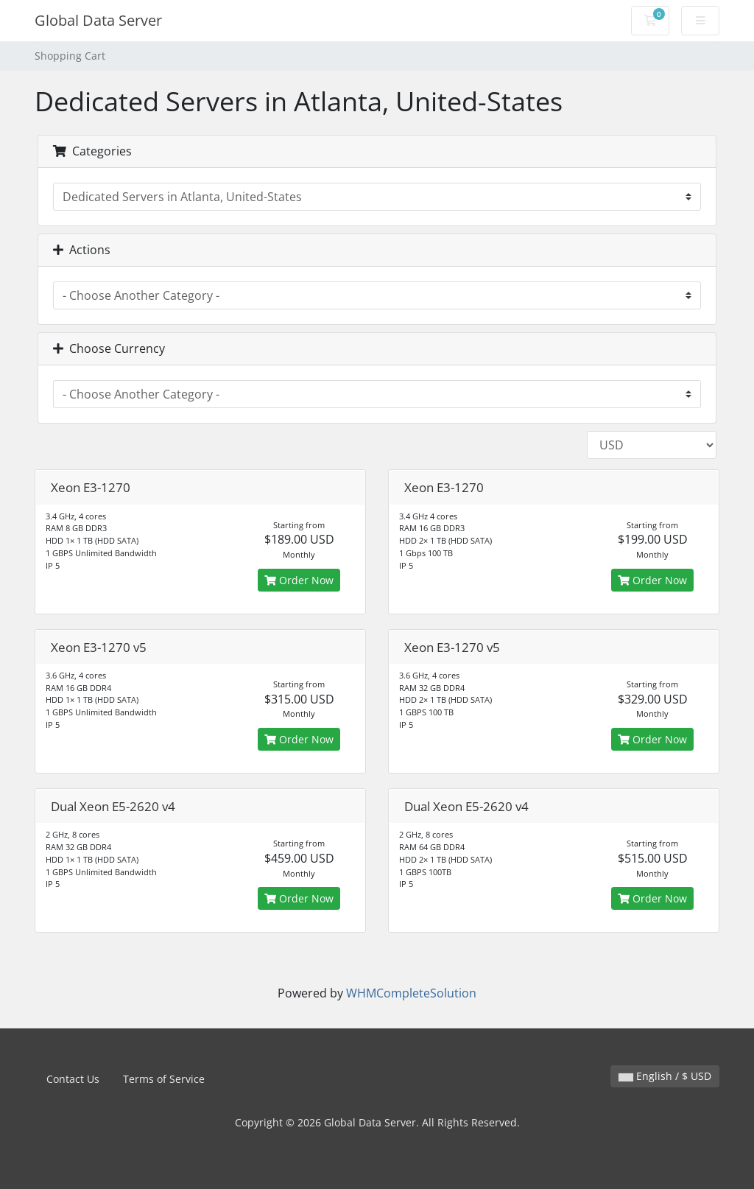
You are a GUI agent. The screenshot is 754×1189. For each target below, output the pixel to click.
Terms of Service (164, 1079)
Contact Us (72, 1079)
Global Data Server (98, 20)
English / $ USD (665, 1076)
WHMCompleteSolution (411, 993)
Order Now (299, 580)
